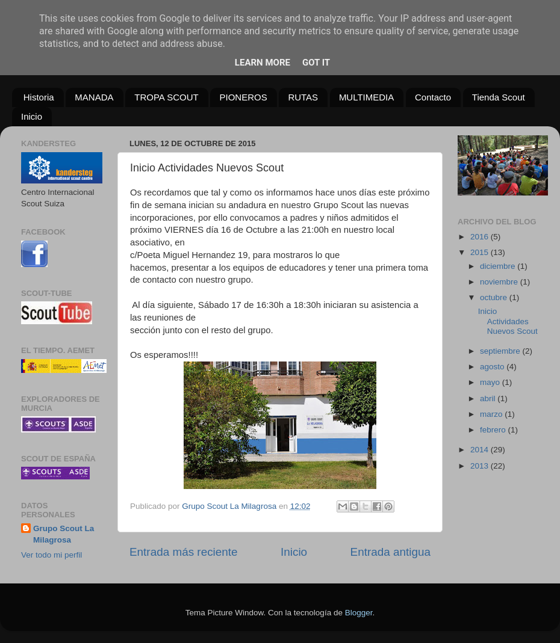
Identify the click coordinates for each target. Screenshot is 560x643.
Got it (316, 62)
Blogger (359, 612)
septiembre (501, 350)
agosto (493, 366)
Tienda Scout (498, 97)
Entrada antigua (390, 552)
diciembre (498, 266)
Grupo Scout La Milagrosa (63, 534)
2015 (480, 252)
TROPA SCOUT (166, 97)
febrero (494, 429)
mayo (491, 382)
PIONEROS (243, 97)
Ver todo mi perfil (51, 554)
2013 (480, 465)
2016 (480, 236)
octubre (494, 297)
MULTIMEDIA (366, 97)
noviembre (500, 281)
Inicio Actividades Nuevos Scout (508, 321)
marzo (492, 414)
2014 (480, 449)
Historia (38, 97)
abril (488, 398)
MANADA (94, 97)
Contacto (433, 97)
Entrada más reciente (183, 552)
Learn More (262, 62)
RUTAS (303, 97)
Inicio (31, 116)
